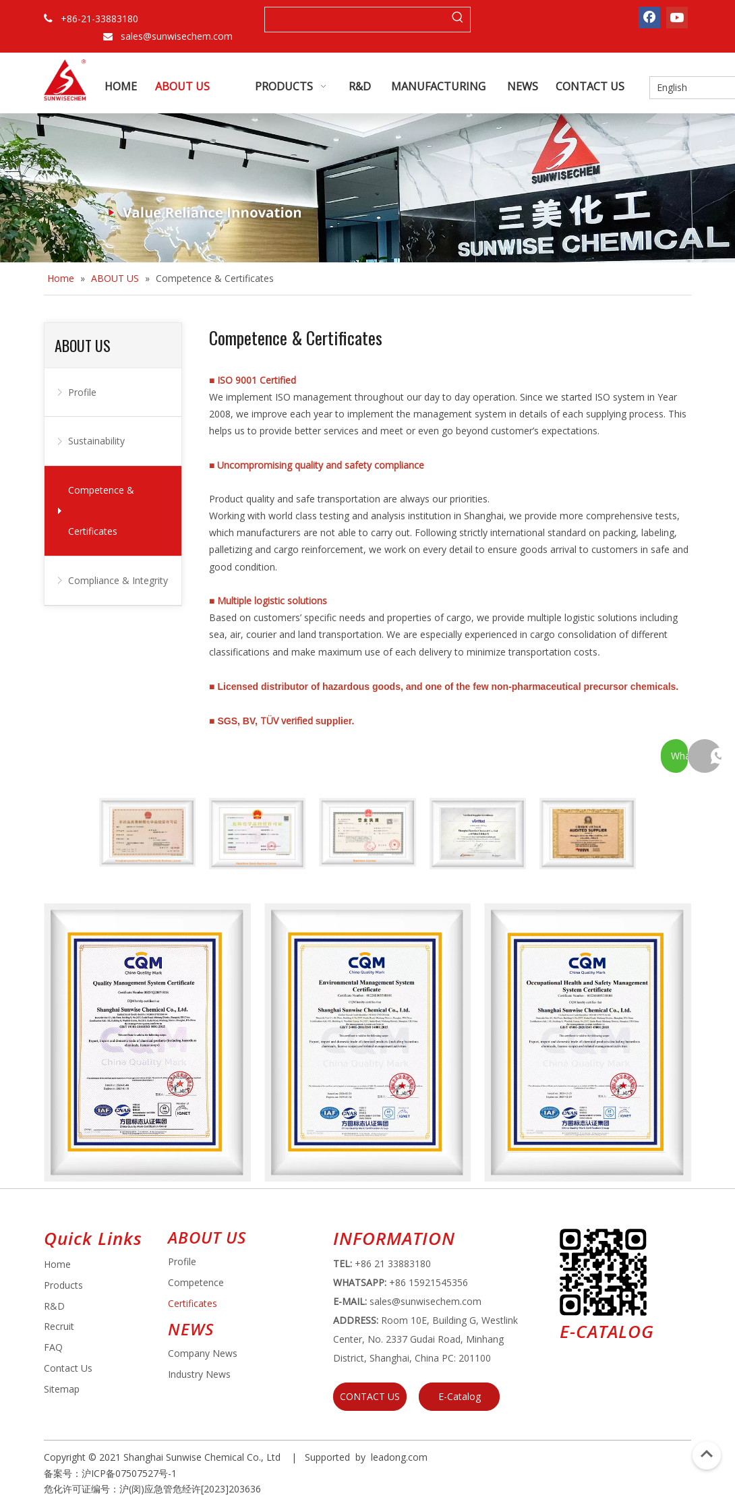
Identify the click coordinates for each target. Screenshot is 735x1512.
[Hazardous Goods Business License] (257, 834)
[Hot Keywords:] (458, 19)
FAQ (53, 1347)
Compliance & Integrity (118, 580)
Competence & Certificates (101, 511)
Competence (196, 1282)
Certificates (192, 1303)
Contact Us (68, 1368)
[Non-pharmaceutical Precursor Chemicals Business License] (147, 832)
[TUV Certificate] (478, 834)
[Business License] (367, 832)
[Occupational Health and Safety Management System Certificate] (587, 1042)
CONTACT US (370, 1396)
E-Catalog (459, 1396)
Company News (202, 1353)
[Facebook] (649, 17)
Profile (82, 392)
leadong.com (399, 1457)
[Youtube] (677, 17)
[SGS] (587, 834)
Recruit (59, 1326)
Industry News (199, 1374)
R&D (54, 1306)
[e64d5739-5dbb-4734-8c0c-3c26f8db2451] (603, 1272)
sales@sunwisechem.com (177, 36)
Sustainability (96, 440)
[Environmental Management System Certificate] (367, 1042)
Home (57, 1264)
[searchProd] (355, 19)
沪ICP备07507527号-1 (129, 1473)
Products (63, 1285)
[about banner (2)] (367, 187)
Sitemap (62, 1389)
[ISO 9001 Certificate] (147, 1042)
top (706, 1454)
